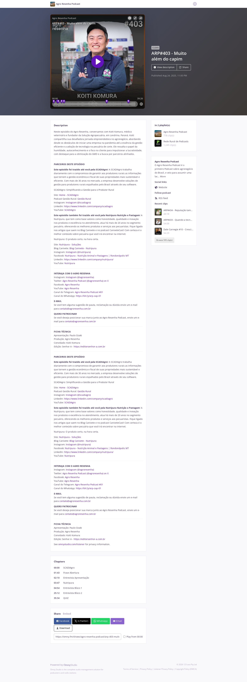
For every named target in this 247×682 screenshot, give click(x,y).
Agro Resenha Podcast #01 (89, 292)
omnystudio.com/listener (71, 544)
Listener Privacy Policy (163, 669)
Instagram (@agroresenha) (80, 277)
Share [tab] (57, 613)
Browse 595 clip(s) (164, 240)
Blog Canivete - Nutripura (82, 248)
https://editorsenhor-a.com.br (89, 346)
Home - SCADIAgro (68, 194)
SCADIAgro (70, 209)
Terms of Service (130, 669)
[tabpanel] (98, 338)
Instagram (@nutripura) (78, 252)
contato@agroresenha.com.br (75, 308)
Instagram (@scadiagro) (78, 202)
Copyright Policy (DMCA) (186, 669)
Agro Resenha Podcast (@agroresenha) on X (86, 280)
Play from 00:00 (133, 636)
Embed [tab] (67, 613)
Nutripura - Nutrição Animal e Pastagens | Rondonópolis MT (97, 255)
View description (164, 67)
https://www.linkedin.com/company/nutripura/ (88, 259)
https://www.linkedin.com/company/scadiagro (88, 206)
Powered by (63, 664)
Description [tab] (61, 125)
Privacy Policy (146, 669)
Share (184, 67)
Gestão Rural (84, 198)
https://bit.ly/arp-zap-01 (88, 295)
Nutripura (69, 263)
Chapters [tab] (59, 561)
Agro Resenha (72, 284)
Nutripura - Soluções (70, 244)
